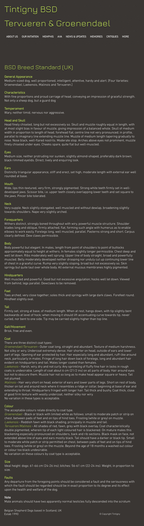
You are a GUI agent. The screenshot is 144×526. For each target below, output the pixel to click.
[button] (96, 37)
